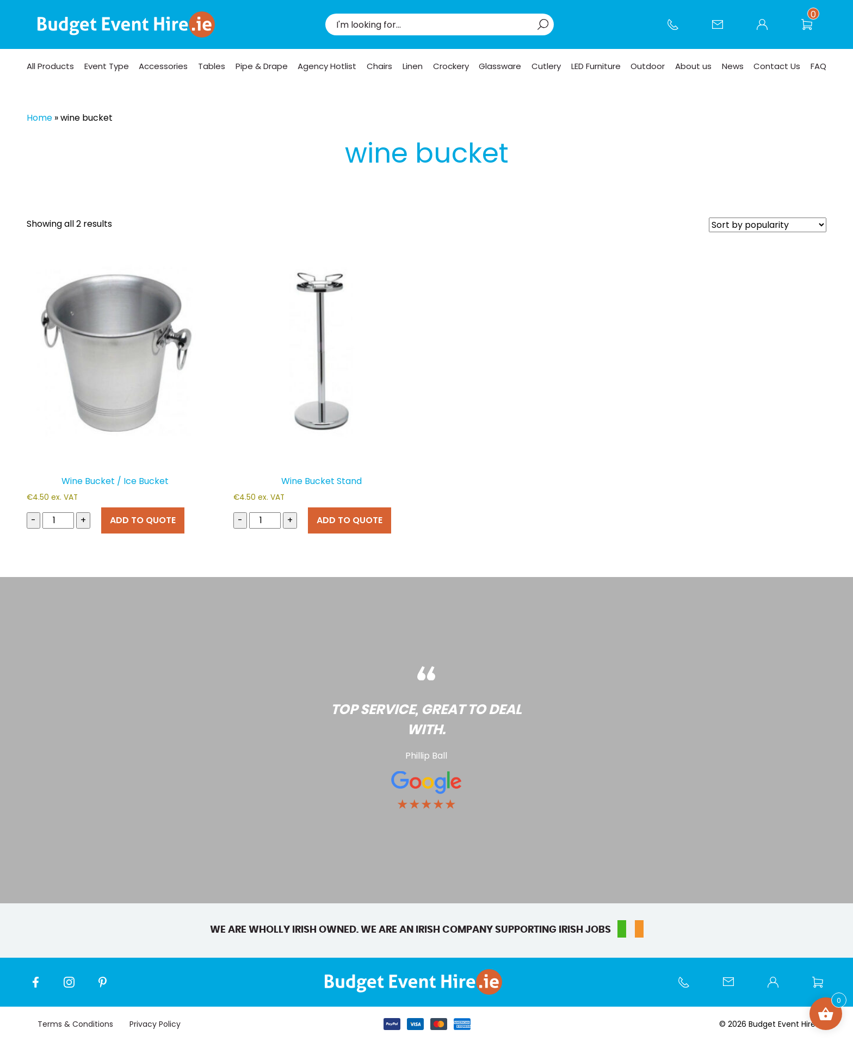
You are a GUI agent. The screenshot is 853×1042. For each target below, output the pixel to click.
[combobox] (434, 24)
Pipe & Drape (262, 66)
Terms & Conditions (75, 1024)
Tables (211, 66)
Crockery (451, 66)
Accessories (163, 66)
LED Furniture (596, 66)
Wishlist (812, 30)
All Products (50, 66)
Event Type (106, 66)
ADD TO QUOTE (143, 520)
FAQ (818, 66)
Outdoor (648, 66)
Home (39, 117)
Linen (413, 66)
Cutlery (546, 66)
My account (767, 30)
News (733, 66)
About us (693, 66)
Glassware (500, 66)
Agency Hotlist (327, 66)
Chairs (379, 66)
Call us (678, 30)
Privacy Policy (155, 1024)
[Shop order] (767, 225)
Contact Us (723, 30)
